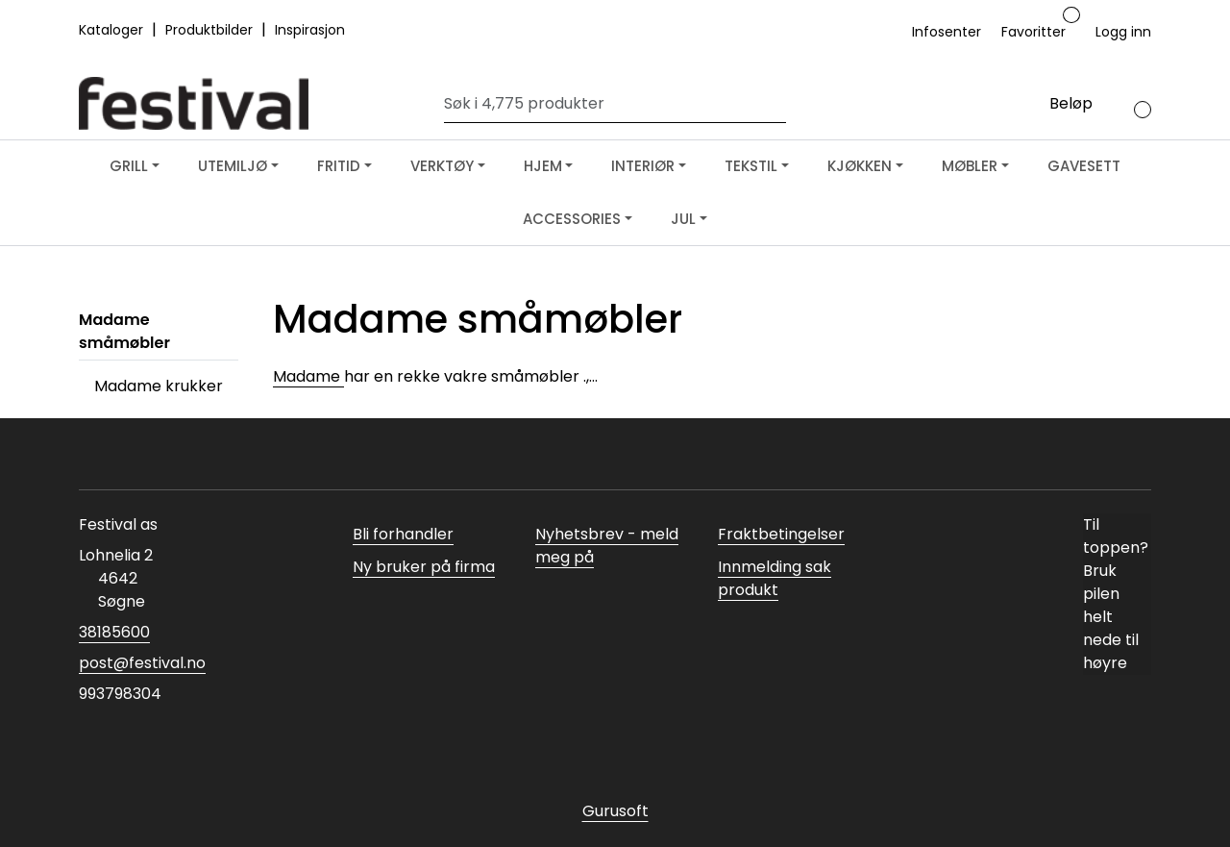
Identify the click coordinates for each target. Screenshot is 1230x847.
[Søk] (610, 104)
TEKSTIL (751, 166)
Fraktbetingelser (781, 534)
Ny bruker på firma (424, 567)
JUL (683, 219)
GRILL (129, 166)
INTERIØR (643, 166)
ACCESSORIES (572, 219)
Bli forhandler (403, 534)
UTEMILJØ (232, 166)
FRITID (338, 166)
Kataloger (113, 29)
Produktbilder (211, 29)
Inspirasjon (310, 29)
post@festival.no (142, 663)
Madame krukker (158, 386)
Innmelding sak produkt (774, 578)
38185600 (114, 632)
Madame (308, 376)
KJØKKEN (859, 166)
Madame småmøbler (124, 331)
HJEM (543, 166)
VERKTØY (442, 166)
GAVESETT (1083, 166)
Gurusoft (615, 811)
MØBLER (969, 166)
